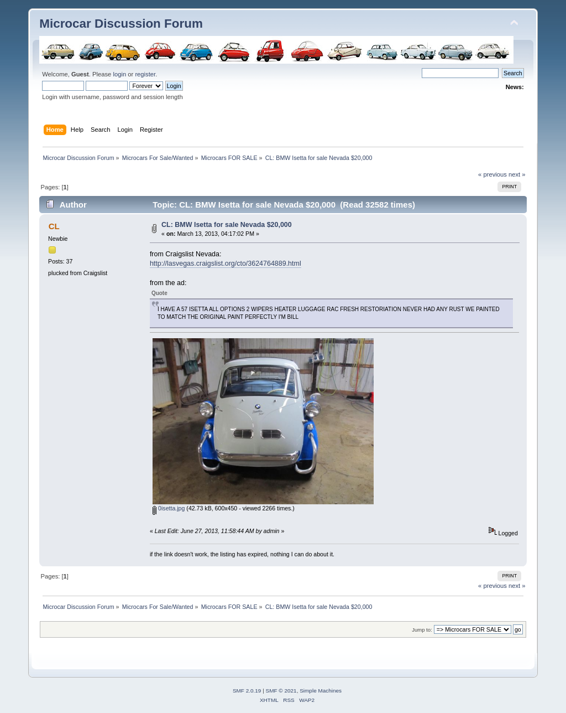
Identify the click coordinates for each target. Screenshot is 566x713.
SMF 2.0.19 (247, 691)
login (119, 74)
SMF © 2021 (281, 691)
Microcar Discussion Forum (121, 23)
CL (54, 226)
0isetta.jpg (169, 508)
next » (517, 174)
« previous (492, 174)
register (145, 74)
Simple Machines (321, 691)
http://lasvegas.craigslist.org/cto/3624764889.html (225, 263)
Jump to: (422, 630)
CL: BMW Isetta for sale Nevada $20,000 (226, 225)
